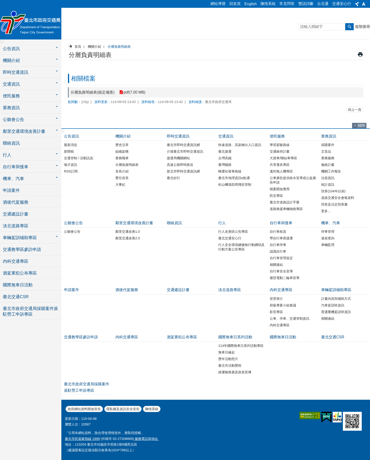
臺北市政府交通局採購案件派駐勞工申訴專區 (30, 311)
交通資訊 (225, 136)
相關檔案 (83, 78)
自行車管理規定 (281, 258)
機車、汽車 (330, 223)
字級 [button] (363, 4)
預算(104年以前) (333, 191)
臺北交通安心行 (229, 238)
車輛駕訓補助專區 (336, 290)
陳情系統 (268, 4)
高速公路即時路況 (180, 165)
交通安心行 (341, 4)
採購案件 (327, 145)
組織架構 (122, 151)
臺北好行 (173, 178)
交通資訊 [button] (11, 84)
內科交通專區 (15, 261)
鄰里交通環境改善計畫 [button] (24, 131)
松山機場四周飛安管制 (234, 184)
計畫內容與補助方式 (336, 299)
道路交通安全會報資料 (337, 198)
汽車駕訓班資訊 (332, 305)
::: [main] (69, 45)
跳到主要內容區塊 (2, 2)
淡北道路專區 (15, 226)
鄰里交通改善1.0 (127, 231)
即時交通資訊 (178, 136)
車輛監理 (327, 245)
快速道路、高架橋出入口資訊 (239, 145)
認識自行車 (278, 251)
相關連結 (276, 265)
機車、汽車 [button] (13, 178)
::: (5, 3)
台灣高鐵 (224, 158)
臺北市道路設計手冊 (284, 202)
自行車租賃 (278, 231)
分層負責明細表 (119, 46)
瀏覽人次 (71, 424)
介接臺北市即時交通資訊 (185, 151)
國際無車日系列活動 (235, 337)
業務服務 (327, 158)
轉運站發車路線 (229, 171)
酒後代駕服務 (15, 202)
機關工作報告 (331, 171)
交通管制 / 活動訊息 (78, 158)
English (250, 4)
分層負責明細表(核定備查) (93, 92)
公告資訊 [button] (11, 48)
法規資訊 (327, 178)
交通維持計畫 (280, 151)
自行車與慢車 (281, 223)
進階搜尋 (362, 27)
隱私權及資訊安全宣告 (122, 409)
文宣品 (326, 151)
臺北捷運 (224, 151)
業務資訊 (328, 136)
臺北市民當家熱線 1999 (82, 439)
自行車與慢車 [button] (15, 166)
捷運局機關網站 (178, 158)
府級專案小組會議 (283, 305)
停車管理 (327, 231)
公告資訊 (71, 136)
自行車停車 (278, 245)
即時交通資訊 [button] (15, 72)
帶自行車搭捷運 (281, 238)
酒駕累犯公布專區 (20, 273)
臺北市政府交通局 (30, 22)
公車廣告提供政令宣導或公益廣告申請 (293, 180)
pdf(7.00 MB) (134, 92)
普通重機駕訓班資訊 (336, 312)
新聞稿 (69, 151)
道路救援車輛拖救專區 (286, 209)
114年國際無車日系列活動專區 (241, 346)
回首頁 (235, 4)
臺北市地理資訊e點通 (234, 178)
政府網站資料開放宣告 (84, 409)
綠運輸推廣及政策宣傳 (234, 372)
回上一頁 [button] (354, 110)
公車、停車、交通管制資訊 (289, 318)
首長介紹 (122, 171)
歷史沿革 (122, 145)
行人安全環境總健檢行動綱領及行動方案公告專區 (241, 247)
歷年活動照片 (228, 359)
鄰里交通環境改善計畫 (134, 223)
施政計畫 (327, 165)
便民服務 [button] (11, 96)
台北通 (322, 4)
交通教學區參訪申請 (22, 249)
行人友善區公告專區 (233, 231)
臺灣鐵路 (224, 165)
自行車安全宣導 (281, 271)
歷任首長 (122, 178)
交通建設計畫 (15, 214)
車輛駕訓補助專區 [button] (20, 237)
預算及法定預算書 (334, 204)
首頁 (78, 46)
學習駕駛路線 (280, 145)
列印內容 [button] (360, 54)
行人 (222, 223)
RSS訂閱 (71, 171)
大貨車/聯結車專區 (283, 158)
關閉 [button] (361, 126)
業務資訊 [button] (11, 107)
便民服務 (277, 136)
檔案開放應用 (280, 189)
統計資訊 (327, 184)
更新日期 (71, 419)
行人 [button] (7, 155)
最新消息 (70, 145)
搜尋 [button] (349, 26)
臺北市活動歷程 (229, 365)
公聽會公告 (73, 223)
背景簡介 (276, 299)
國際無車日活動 (18, 285)
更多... (326, 211)
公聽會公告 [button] (13, 119)
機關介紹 (94, 46)
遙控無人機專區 (281, 171)
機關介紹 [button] (11, 60)
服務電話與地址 (146, 439)
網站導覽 (218, 4)
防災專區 (276, 196)
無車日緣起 (226, 352)
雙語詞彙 (305, 4)
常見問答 (286, 4)
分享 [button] (357, 4)
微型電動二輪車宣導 (284, 278)
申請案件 (11, 190)
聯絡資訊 (11, 143)
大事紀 (120, 184)
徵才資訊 (70, 165)
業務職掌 (122, 158)
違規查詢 (327, 238)
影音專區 (276, 312)
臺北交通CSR (16, 296)
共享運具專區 (280, 165)
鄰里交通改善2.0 (127, 238)
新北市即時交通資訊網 (183, 171)
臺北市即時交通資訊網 (183, 145)
